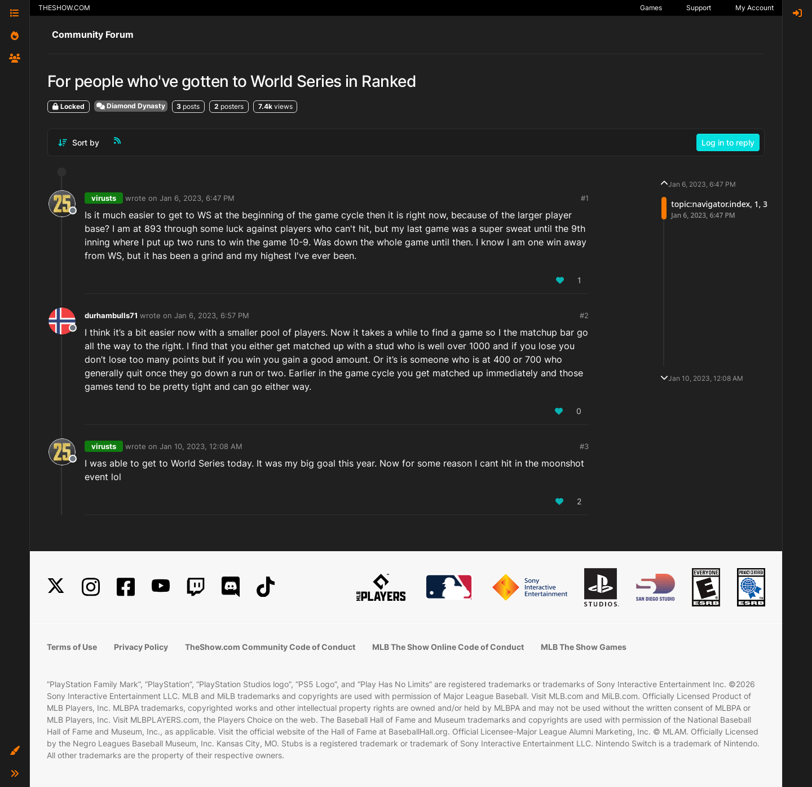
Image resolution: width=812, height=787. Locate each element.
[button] (15, 751)
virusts (103, 198)
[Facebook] (126, 587)
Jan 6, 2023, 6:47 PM (197, 198)
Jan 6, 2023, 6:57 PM (211, 315)
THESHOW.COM (64, 7)
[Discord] (231, 587)
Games (651, 7)
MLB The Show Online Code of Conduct (448, 647)
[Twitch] (196, 587)
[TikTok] (266, 587)
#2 (584, 315)
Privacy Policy (141, 647)
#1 (585, 198)
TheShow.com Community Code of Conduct (270, 647)
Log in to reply (727, 142)
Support (698, 7)
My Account (754, 7)
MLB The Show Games (583, 647)
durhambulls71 (111, 315)
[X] (56, 587)
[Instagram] (91, 587)
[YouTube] (161, 587)
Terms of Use (72, 647)
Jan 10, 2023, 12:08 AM (201, 446)
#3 (584, 446)
